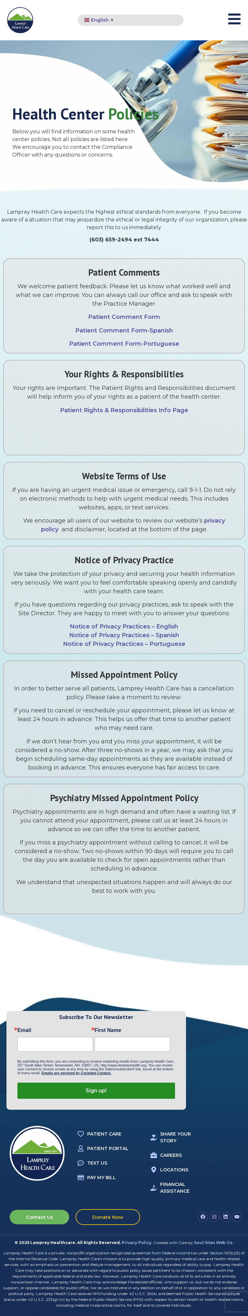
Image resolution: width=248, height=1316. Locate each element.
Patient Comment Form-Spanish (124, 330)
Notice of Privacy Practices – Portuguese (124, 644)
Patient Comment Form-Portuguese (124, 343)
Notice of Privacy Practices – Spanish (124, 635)
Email (24, 1030)
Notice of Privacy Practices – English (124, 626)
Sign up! (96, 1090)
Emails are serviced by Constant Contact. (76, 1073)
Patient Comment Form (124, 317)
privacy (214, 520)
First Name (108, 1030)
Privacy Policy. (137, 1242)
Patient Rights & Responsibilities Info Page (124, 410)
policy (50, 529)
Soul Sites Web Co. (213, 1242)
